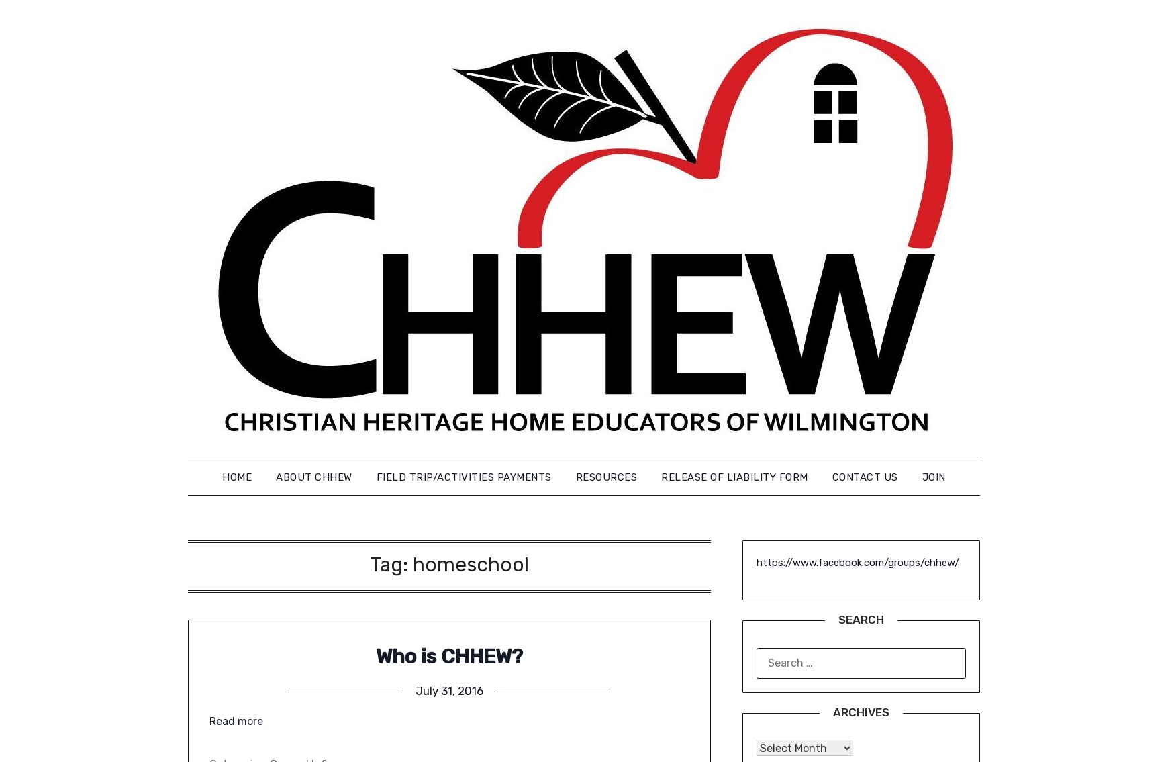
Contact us (865, 477)
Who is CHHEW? (449, 657)
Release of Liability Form (734, 477)
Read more (236, 721)
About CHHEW (314, 477)
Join (934, 477)
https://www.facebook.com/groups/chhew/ (858, 563)
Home (237, 477)
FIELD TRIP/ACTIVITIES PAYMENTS (464, 477)
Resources (607, 477)
